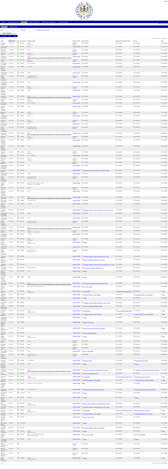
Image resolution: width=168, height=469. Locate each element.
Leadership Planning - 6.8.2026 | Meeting (144, 380)
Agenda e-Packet (75, 43)
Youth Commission (3, 374)
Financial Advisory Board (3, 184)
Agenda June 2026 (87, 360)
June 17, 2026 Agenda (88, 351)
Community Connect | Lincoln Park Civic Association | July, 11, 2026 (98, 264)
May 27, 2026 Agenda (88, 434)
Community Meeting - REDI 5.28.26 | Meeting (93, 428)
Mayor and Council (3, 43)
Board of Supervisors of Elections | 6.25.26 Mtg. (94, 328)
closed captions (70, 30)
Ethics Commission (3, 404)
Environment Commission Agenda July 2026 (93, 268)
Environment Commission (4, 64)
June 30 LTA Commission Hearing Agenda (92, 306)
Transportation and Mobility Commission (4, 83)
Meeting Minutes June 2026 (141, 360)
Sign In (166, 1)
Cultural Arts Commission (4, 57)
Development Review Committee (4, 299)
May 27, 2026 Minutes (140, 434)
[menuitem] (3, 36)
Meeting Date (12, 41)
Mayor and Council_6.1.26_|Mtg (142, 410)
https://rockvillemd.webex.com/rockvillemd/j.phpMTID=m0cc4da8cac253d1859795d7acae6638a (49, 57)
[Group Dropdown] (9, 36)
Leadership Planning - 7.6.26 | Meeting (92, 294)
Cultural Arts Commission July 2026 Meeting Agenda (95, 283)
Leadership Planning (3, 295)
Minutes (137, 364)
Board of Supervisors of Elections (4, 261)
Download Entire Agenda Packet (124, 291)
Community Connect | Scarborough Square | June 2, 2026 (96, 407)
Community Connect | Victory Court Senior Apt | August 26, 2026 (98, 210)
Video (163, 291)
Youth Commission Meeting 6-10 (90, 373)
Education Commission (3, 50)
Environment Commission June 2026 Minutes (145, 389)
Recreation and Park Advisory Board (3, 324)
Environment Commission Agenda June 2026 (93, 389)
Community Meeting (3, 162)
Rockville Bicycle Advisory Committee (3, 68)
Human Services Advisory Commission (3, 78)
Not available (85, 43)
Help (15, 33)
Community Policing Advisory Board (3, 385)
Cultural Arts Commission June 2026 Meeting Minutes (147, 370)
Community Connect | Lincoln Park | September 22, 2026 (96, 170)
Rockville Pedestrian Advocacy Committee (3, 92)
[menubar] (9, 36)
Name (2, 41)
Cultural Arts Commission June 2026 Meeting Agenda (95, 370)
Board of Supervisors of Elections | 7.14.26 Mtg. (94, 260)
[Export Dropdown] (14, 36)
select (34, 30)
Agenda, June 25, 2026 (88, 322)
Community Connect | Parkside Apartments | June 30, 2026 (96, 303)
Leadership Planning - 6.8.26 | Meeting (92, 380)
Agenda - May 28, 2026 (88, 417)
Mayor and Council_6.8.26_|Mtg (142, 376)
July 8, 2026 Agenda (87, 286)
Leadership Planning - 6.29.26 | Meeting (92, 314)
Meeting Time (23, 41)
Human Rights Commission (4, 47)
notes (65, 30)
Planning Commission (3, 431)
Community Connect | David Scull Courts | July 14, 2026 (96, 256)
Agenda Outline (86, 291)
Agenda (85, 242)
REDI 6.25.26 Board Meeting (90, 333)
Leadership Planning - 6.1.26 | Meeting (92, 413)
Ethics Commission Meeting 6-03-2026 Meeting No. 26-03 (96, 403)
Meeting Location (31, 41)
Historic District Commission (3, 243)
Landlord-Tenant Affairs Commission (4, 307)
